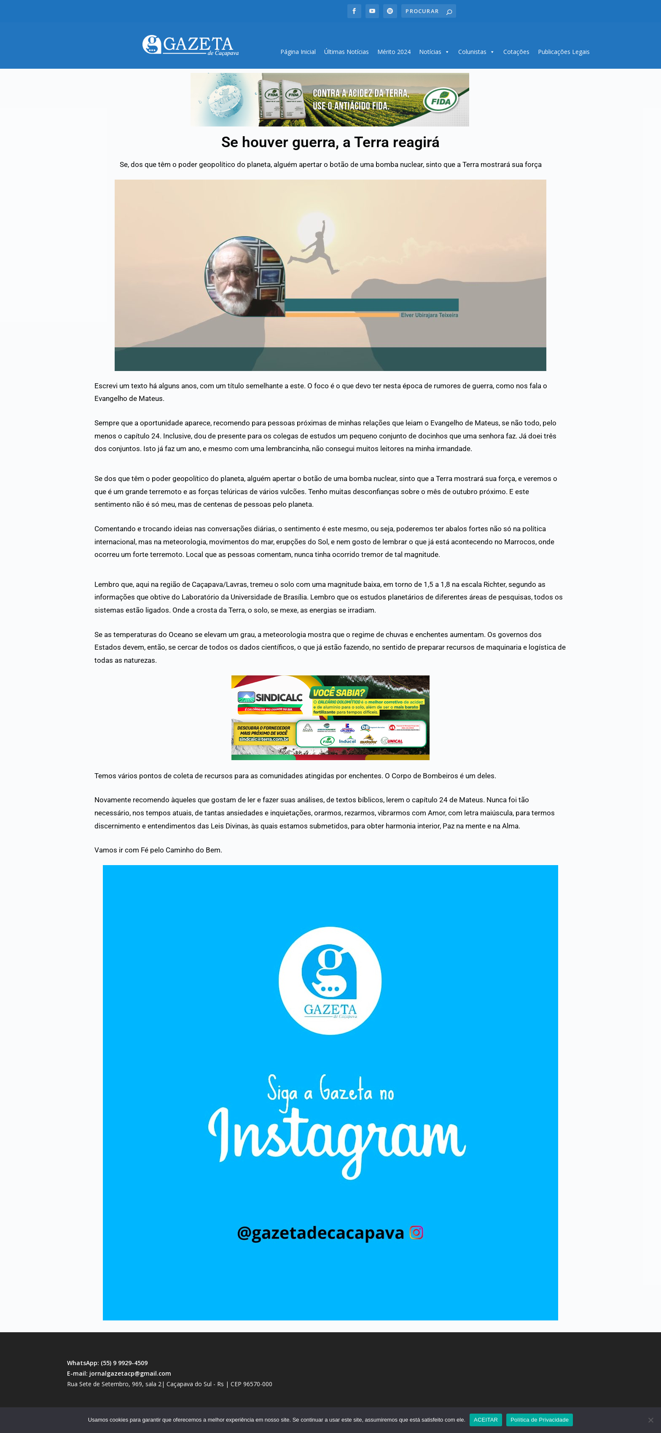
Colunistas (476, 49)
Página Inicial (298, 49)
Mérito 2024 (394, 49)
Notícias (434, 49)
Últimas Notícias (346, 49)
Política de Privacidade (540, 1420)
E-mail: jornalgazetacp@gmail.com (119, 1370)
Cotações (516, 49)
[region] (330, 97)
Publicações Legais (564, 49)
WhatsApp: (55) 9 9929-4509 (107, 1360)
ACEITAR (486, 1420)
